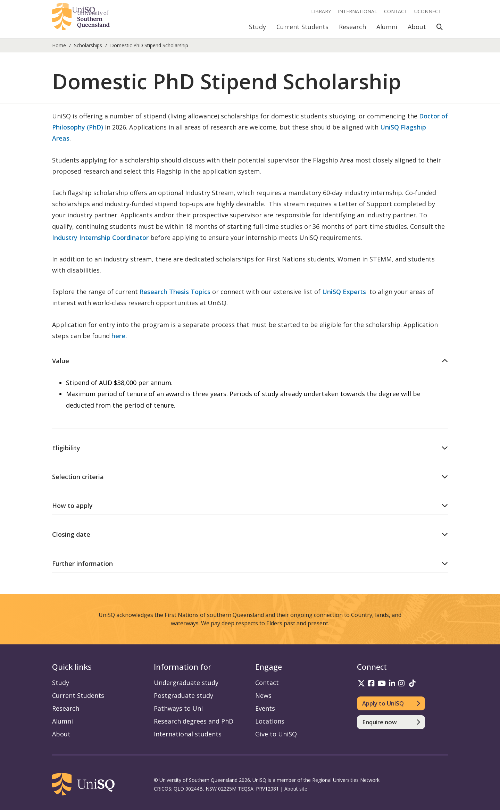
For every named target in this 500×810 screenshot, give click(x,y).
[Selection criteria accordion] (250, 477)
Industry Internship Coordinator (101, 237)
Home (59, 45)
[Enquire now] (391, 722)
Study (257, 27)
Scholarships (88, 45)
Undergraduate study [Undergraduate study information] (186, 682)
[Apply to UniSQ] (391, 703)
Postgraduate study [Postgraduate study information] (183, 695)
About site (295, 788)
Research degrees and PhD (193, 721)
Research (352, 27)
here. (119, 336)
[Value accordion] (250, 361)
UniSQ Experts (344, 291)
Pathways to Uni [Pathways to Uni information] (178, 708)
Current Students (302, 27)
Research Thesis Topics (175, 291)
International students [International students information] (188, 734)
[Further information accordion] (250, 563)
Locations (269, 721)
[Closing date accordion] (250, 534)
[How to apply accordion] (250, 505)
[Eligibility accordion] (250, 448)
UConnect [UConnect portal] (427, 11)
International (357, 11)
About (417, 27)
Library (321, 11)
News (263, 695)
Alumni (386, 27)
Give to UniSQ (276, 734)
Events (265, 708)
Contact (395, 11)
